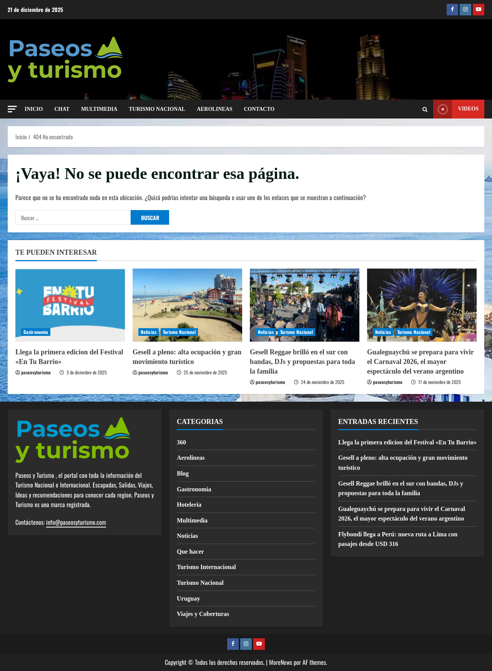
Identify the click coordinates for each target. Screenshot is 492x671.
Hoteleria (189, 504)
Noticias (148, 332)
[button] (12, 109)
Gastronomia (35, 332)
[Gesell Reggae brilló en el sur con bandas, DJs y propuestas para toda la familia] (304, 305)
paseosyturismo (36, 372)
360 (181, 442)
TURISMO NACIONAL (157, 109)
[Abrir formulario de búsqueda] (424, 109)
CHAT (61, 109)
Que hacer (190, 551)
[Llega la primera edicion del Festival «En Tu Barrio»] (70, 305)
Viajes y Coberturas (203, 614)
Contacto (259, 109)
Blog (183, 473)
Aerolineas (191, 457)
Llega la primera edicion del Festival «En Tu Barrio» (407, 442)
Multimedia (192, 520)
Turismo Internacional (206, 567)
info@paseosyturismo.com (76, 522)
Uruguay (188, 598)
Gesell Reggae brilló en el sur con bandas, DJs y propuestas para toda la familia (302, 361)
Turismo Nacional (179, 332)
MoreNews (280, 662)
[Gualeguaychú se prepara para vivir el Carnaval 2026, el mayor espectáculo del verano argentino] (422, 305)
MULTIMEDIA (99, 109)
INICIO (34, 109)
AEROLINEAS (215, 109)
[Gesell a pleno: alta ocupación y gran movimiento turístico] (187, 305)
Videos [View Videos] (456, 109)
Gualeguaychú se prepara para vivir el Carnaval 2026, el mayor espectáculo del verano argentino (420, 361)
